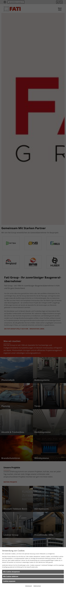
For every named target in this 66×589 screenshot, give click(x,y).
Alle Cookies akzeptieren (11, 572)
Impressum (28, 586)
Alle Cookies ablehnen (10, 576)
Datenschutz (37, 586)
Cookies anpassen (9, 581)
